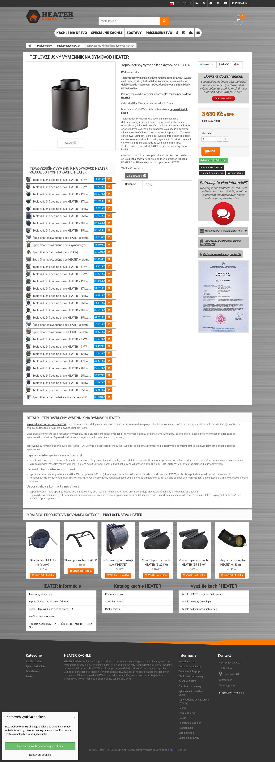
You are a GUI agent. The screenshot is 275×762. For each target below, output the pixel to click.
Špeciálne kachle (106, 33)
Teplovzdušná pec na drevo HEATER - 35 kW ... (62, 317)
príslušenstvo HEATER (211, 168)
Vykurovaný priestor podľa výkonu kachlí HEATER (220, 244)
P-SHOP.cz (178, 749)
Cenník (182, 708)
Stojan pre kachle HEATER (80, 560)
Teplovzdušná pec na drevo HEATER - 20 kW (60, 209)
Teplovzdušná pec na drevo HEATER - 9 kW (60, 187)
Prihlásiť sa (241, 3)
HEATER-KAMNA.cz (115, 749)
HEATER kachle (72, 661)
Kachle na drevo (71, 33)
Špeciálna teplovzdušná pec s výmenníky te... (61, 245)
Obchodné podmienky (191, 676)
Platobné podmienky (190, 686)
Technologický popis (40, 594)
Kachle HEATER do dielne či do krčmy (202, 594)
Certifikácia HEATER (189, 737)
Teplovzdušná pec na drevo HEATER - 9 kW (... (61, 274)
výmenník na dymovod (212, 174)
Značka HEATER (187, 681)
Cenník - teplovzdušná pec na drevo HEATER (53, 609)
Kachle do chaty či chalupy (196, 601)
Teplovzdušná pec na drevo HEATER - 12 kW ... (62, 281)
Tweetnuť (206, 64)
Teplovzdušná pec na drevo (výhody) (49, 601)
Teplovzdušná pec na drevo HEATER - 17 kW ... (62, 288)
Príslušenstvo (159, 33)
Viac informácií (223, 98)
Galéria (182, 718)
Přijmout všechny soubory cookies (40, 746)
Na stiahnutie (186, 727)
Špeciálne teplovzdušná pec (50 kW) (55, 252)
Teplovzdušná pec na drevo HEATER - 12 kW (60, 194)
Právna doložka (187, 713)
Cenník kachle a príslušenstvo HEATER (225, 232)
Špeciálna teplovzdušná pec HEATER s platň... (61, 238)
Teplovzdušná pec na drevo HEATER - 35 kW (60, 230)
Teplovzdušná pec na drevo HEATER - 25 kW (60, 216)
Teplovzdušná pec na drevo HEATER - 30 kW (60, 223)
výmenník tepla (235, 174)
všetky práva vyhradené (141, 749)
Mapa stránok (186, 732)
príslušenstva (136, 158)
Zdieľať (224, 64)
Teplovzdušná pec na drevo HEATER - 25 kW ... (62, 303)
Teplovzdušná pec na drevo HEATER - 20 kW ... (62, 296)
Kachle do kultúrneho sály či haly (199, 609)
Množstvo (206, 133)
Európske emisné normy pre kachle (222, 255)
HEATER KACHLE (77, 655)
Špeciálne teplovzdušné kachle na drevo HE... (61, 397)
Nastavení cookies (40, 754)
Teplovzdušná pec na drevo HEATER (46, 424)
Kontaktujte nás (187, 661)
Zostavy (134, 33)
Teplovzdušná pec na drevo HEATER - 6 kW (60, 180)
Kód (123, 72)
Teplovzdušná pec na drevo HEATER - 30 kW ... (62, 310)
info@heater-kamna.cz (231, 692)
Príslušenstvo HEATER (68, 45)
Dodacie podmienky (190, 666)
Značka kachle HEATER (41, 616)
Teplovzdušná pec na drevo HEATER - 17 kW (60, 201)
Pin (237, 64)
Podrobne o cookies (190, 723)
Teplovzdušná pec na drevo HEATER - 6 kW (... (61, 267)
